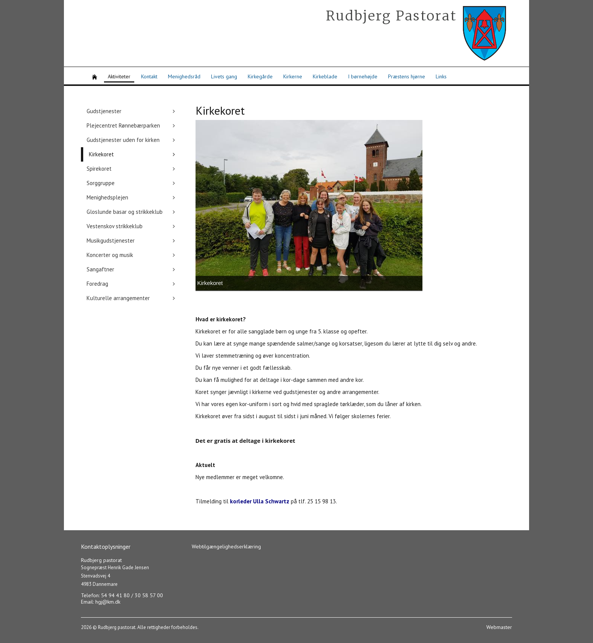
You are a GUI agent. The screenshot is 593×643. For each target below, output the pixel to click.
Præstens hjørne (406, 76)
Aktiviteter (119, 76)
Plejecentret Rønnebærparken (123, 125)
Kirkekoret (101, 154)
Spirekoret (99, 168)
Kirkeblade (325, 76)
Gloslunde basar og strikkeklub (125, 211)
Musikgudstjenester (111, 240)
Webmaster (499, 627)
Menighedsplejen (107, 197)
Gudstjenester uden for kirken (123, 139)
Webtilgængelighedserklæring (226, 546)
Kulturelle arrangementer (118, 298)
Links (441, 76)
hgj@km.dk (107, 601)
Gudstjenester (104, 111)
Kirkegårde (260, 76)
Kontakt (149, 76)
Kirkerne (292, 76)
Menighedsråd (184, 76)
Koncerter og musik (110, 254)
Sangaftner (100, 269)
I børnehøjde (362, 76)
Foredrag (97, 283)
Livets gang (224, 76)
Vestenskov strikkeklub (115, 226)
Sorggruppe (101, 183)
